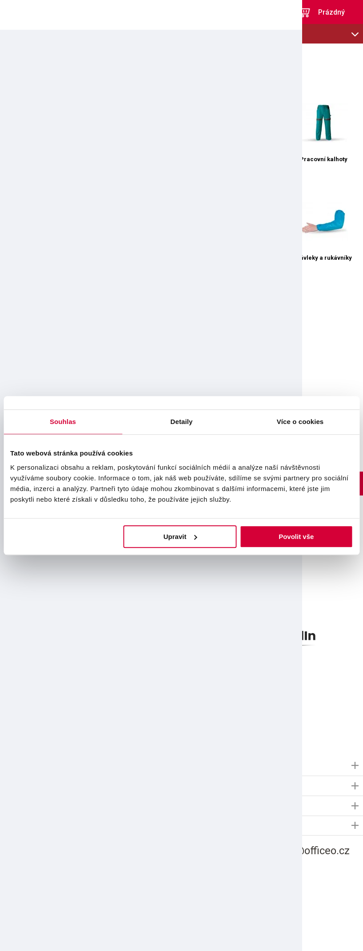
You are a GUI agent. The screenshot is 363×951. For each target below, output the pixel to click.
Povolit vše (296, 536)
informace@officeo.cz (298, 851)
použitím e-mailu (70, 720)
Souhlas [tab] (63, 421)
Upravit (180, 536)
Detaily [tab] (182, 421)
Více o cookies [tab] (300, 421)
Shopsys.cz (220, 935)
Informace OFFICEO (31, 766)
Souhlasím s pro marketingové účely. (83, 720)
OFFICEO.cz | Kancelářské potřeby (31, 12)
